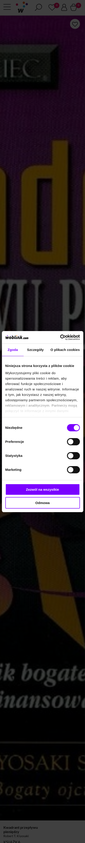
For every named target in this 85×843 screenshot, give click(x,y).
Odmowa (42, 503)
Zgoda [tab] (12, 350)
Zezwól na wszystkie (42, 489)
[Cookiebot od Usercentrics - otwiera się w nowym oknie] (60, 337)
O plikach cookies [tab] (65, 350)
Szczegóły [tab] (35, 350)
